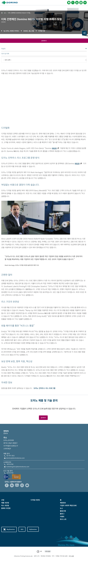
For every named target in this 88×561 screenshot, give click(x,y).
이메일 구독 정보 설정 (61, 556)
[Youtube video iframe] (44, 102)
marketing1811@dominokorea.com (17, 467)
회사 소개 (63, 519)
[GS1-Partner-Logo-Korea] (12, 477)
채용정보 (63, 503)
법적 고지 (36, 556)
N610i (54, 148)
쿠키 (53, 556)
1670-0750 (10, 473)
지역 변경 (47, 551)
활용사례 (63, 511)
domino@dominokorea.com (15, 458)
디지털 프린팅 (35, 500)
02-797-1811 (11, 456)
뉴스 (61, 508)
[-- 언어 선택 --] (44, 60)
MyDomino (34, 529)
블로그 (62, 514)
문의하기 (44, 41)
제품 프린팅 (5, 503)
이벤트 (62, 517)
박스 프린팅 (5, 505)
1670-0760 (10, 464)
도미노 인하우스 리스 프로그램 (44, 388)
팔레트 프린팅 (5, 508)
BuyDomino (9, 529)
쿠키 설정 (71, 556)
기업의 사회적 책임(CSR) (68, 505)
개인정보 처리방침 (46, 556)
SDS (22, 529)
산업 (2, 500)
